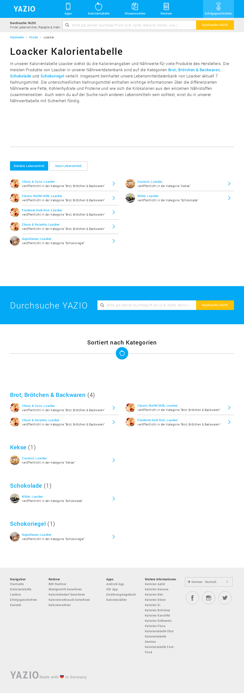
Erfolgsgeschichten (218, 8)
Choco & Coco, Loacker (38, 181)
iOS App (112, 589)
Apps (68, 8)
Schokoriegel (52, 75)
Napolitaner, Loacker (36, 239)
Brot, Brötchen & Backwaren (194, 69)
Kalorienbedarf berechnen (67, 594)
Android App (115, 584)
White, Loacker (147, 196)
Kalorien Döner (155, 600)
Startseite (17, 584)
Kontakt (15, 605)
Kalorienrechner (60, 605)
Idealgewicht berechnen (65, 589)
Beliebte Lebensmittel (29, 166)
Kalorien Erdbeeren (158, 620)
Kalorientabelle (98, 8)
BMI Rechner (58, 584)
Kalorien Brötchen (157, 610)
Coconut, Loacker (150, 181)
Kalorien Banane (156, 589)
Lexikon (15, 594)
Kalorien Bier (154, 594)
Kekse (18, 447)
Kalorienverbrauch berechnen (69, 600)
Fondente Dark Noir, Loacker (42, 210)
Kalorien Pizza (155, 626)
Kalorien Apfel (155, 584)
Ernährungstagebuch (121, 594)
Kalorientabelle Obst (159, 631)
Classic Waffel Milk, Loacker (42, 196)
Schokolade (20, 75)
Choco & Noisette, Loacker (41, 224)
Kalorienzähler (116, 600)
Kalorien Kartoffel (157, 615)
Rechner (166, 8)
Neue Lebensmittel (68, 166)
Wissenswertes (135, 8)
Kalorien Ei (152, 605)
